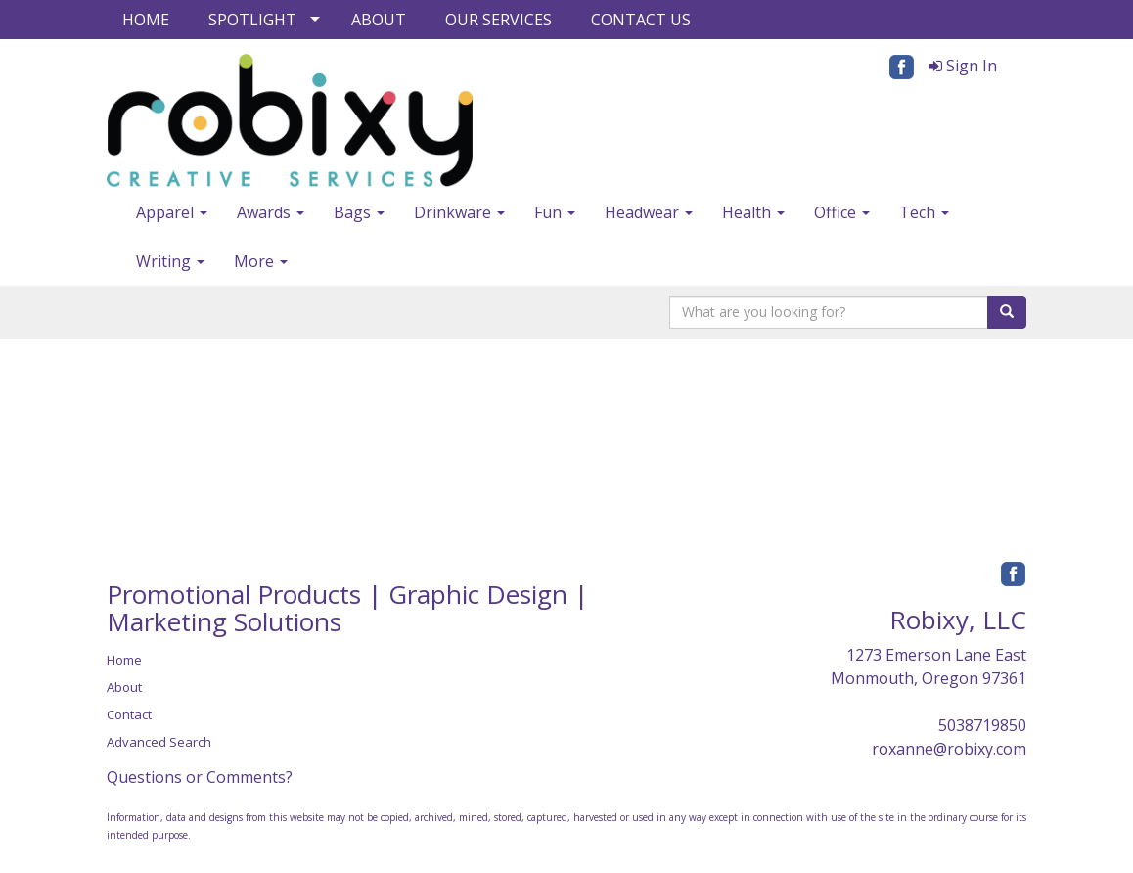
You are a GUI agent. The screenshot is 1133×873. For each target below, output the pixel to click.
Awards (270, 212)
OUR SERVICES (498, 19)
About (124, 687)
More (261, 261)
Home (124, 659)
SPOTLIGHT (252, 19)
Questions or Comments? (200, 777)
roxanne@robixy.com (949, 748)
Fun (554, 212)
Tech (924, 212)
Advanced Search (159, 742)
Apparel (171, 212)
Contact (129, 714)
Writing (170, 261)
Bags (359, 212)
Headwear (649, 212)
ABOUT (378, 19)
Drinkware (459, 212)
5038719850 (982, 725)
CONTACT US (641, 19)
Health (753, 212)
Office (842, 212)
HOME (145, 19)
